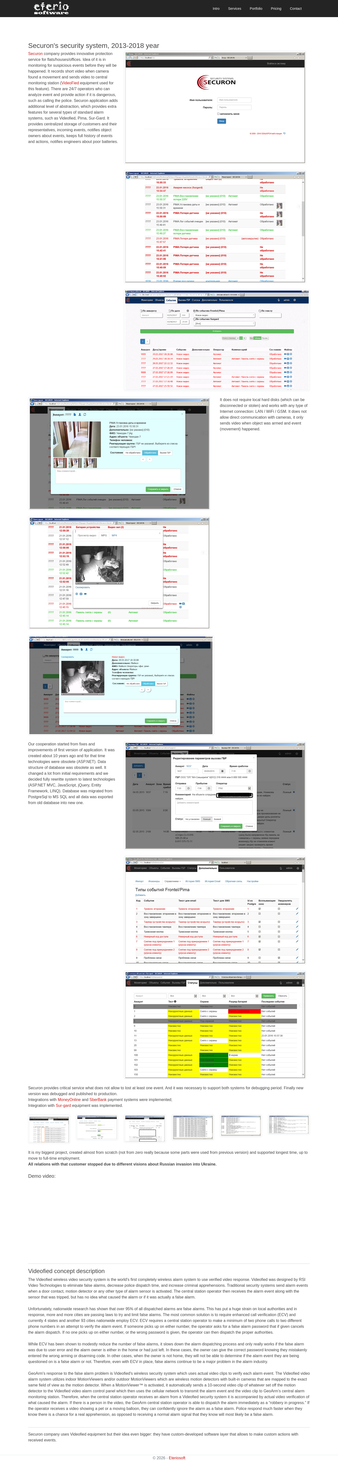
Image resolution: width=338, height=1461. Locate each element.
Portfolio (256, 9)
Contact (296, 9)
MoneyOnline (69, 1100)
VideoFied (70, 83)
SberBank (98, 1100)
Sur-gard (63, 1105)
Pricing (276, 9)
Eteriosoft (177, 1458)
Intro (216, 9)
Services (234, 9)
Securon (35, 54)
